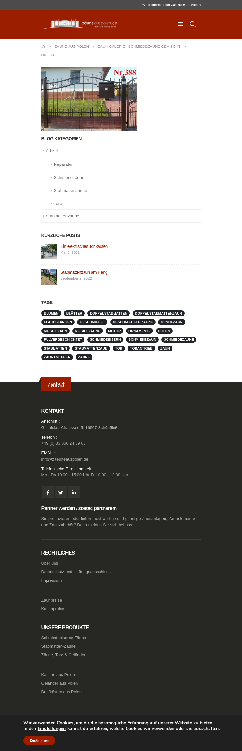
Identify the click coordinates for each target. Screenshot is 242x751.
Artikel (52, 150)
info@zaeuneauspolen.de (64, 459)
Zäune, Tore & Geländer (63, 655)
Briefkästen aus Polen (61, 692)
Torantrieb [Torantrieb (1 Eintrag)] (141, 348)
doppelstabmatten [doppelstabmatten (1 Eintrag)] (108, 313)
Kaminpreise (52, 609)
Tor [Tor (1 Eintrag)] (118, 348)
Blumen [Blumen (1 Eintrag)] (51, 313)
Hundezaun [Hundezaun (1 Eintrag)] (171, 322)
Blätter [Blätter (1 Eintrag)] (74, 313)
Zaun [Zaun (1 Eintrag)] (165, 348)
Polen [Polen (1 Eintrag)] (164, 331)
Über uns (49, 563)
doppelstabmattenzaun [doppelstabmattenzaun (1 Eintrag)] (158, 313)
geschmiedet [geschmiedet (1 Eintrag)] (92, 322)
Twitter (61, 492)
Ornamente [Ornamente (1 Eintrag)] (139, 331)
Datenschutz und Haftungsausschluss (76, 572)
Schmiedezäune (69, 177)
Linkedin (74, 492)
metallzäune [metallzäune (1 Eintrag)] (87, 331)
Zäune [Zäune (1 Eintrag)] (84, 357)
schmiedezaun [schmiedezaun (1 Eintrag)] (142, 339)
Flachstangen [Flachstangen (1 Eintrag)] (58, 322)
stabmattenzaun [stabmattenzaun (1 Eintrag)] (91, 348)
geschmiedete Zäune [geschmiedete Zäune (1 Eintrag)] (133, 322)
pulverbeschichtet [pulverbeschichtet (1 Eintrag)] (63, 339)
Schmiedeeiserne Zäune (63, 638)
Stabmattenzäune (70, 190)
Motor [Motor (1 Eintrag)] (114, 331)
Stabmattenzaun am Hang (84, 272)
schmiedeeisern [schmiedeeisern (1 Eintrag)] (105, 339)
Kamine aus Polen (58, 675)
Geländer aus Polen (59, 683)
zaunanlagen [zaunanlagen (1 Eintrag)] (57, 357)
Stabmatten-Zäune (58, 646)
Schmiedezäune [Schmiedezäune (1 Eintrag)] (179, 339)
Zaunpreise (51, 600)
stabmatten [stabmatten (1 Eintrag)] (55, 348)
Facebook (48, 492)
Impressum (51, 580)
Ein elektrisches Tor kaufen (84, 246)
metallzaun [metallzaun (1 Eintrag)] (55, 331)
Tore (58, 203)
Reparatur (63, 164)
